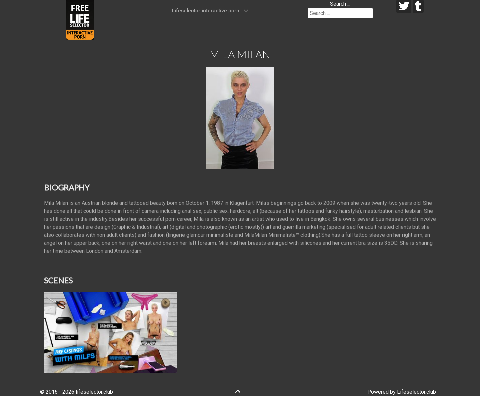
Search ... (340, 4)
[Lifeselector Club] (80, 19)
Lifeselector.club (416, 392)
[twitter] (403, 6)
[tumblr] (418, 6)
